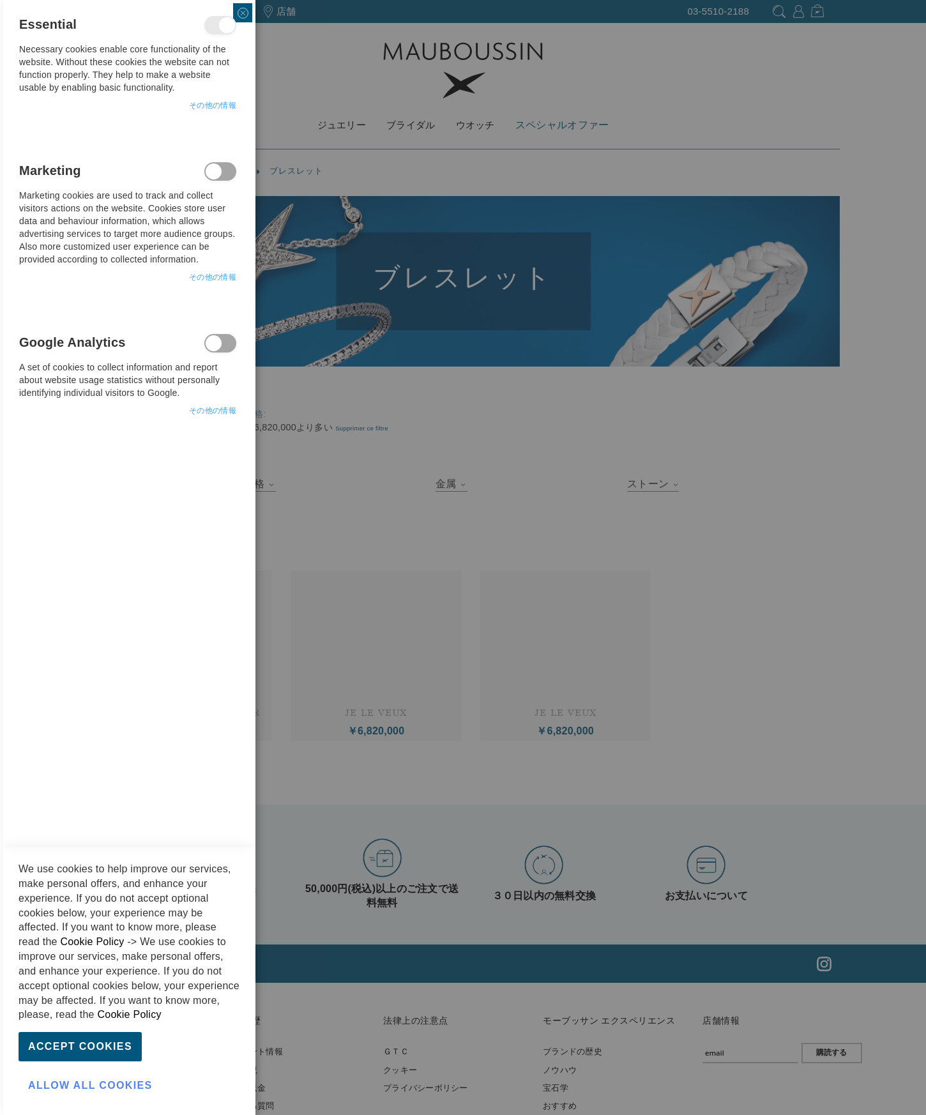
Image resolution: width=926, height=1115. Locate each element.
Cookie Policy (92, 941)
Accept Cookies (80, 1046)
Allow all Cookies (90, 1085)
